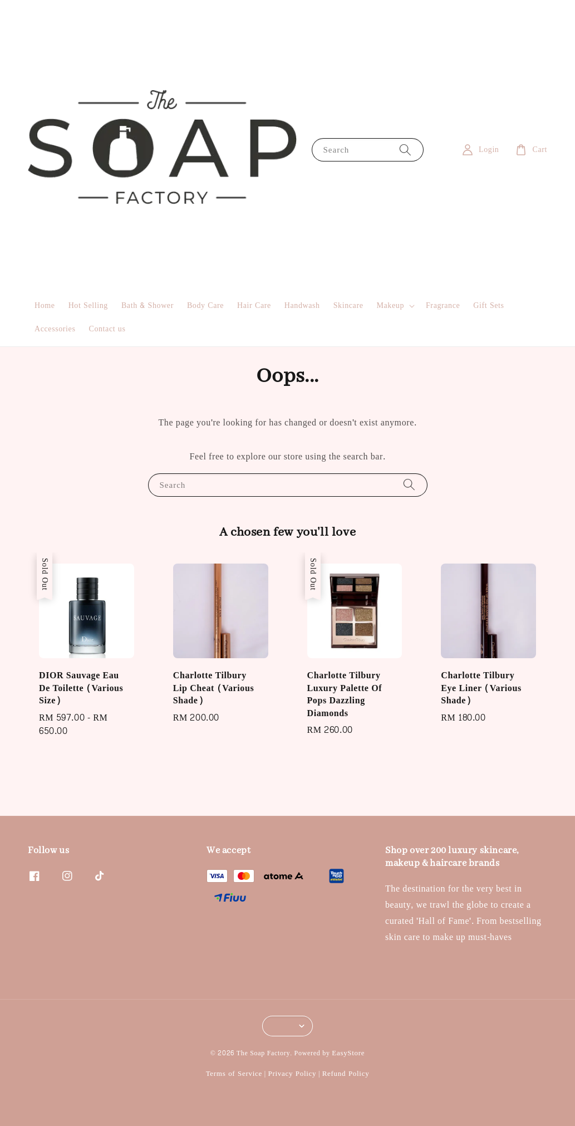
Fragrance (443, 305)
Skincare (348, 305)
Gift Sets (488, 305)
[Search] (405, 149)
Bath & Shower (147, 305)
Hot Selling (88, 305)
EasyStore (348, 1053)
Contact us (107, 329)
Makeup (390, 306)
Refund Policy (346, 1073)
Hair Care (254, 305)
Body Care (205, 305)
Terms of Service (234, 1073)
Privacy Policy (292, 1073)
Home (45, 305)
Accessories (55, 329)
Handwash (302, 305)
